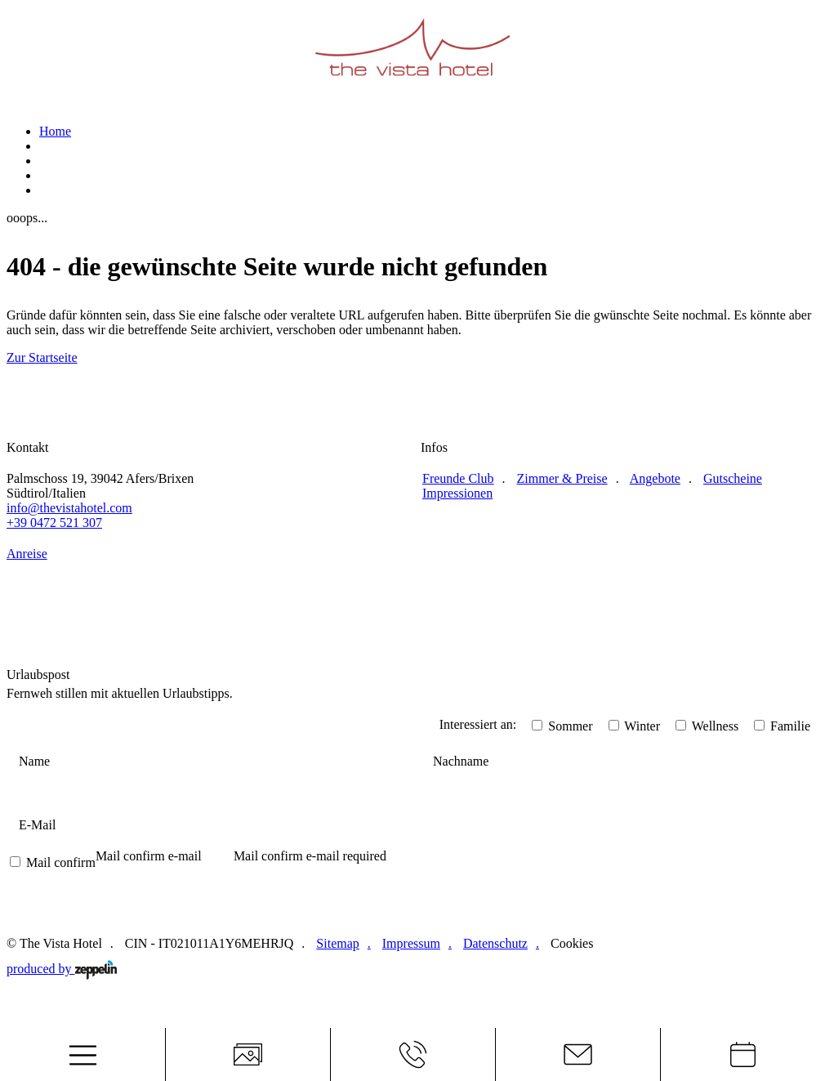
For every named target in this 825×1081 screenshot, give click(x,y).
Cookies (572, 943)
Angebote (655, 478)
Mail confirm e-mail (149, 856)
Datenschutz (495, 943)
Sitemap (337, 943)
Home (55, 131)
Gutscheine (732, 478)
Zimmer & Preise (562, 478)
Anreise (27, 554)
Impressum (411, 943)
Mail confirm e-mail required (310, 856)
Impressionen (457, 493)
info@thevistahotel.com (69, 508)
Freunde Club (458, 478)
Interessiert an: (478, 724)
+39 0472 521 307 (54, 522)
